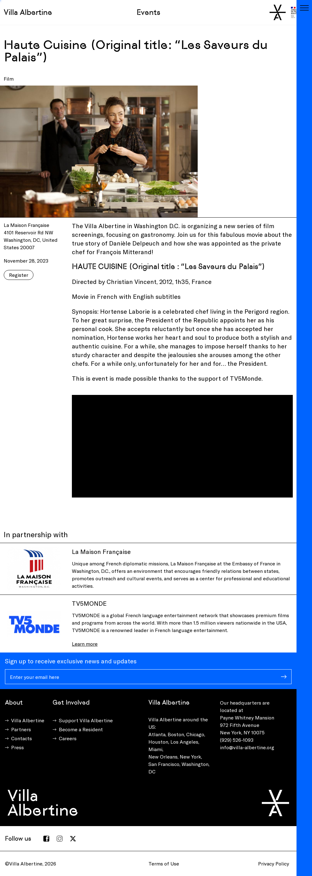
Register (18, 275)
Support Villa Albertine (86, 720)
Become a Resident (81, 729)
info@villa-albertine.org (247, 747)
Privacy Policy (273, 863)
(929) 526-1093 (236, 740)
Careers (68, 738)
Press (17, 747)
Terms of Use (163, 863)
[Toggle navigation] (304, 7)
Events (148, 12)
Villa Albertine (28, 12)
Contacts (21, 738)
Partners (21, 729)
